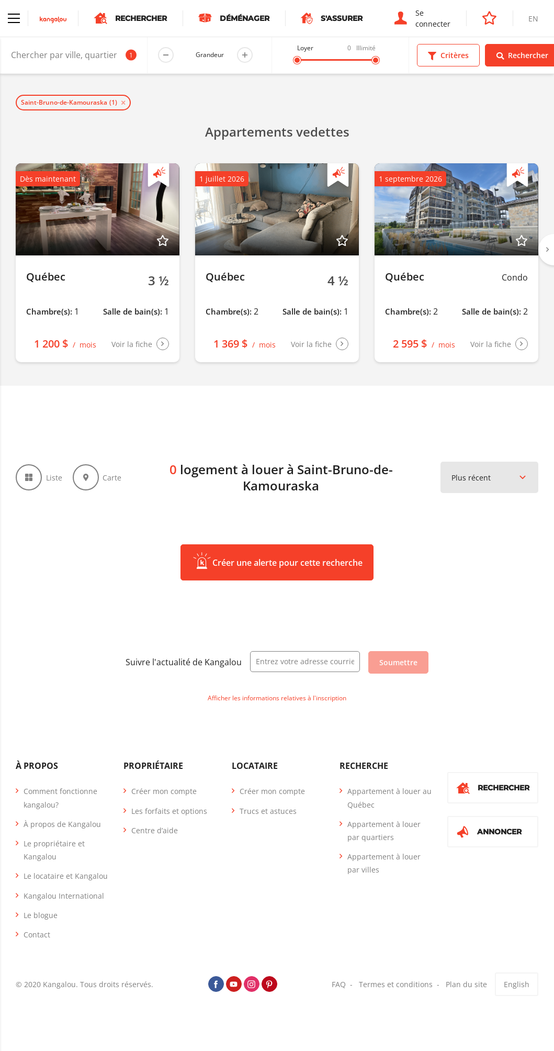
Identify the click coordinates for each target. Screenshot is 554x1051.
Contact (37, 935)
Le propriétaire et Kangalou (54, 850)
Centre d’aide (154, 830)
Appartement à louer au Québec (389, 797)
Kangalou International (64, 896)
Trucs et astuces (268, 811)
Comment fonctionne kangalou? (60, 797)
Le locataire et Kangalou (66, 876)
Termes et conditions (396, 984)
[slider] (297, 60)
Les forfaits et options (169, 811)
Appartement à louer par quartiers (384, 830)
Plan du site (466, 984)
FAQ (339, 984)
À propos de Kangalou (62, 824)
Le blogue (41, 915)
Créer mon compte (164, 791)
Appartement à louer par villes (384, 863)
